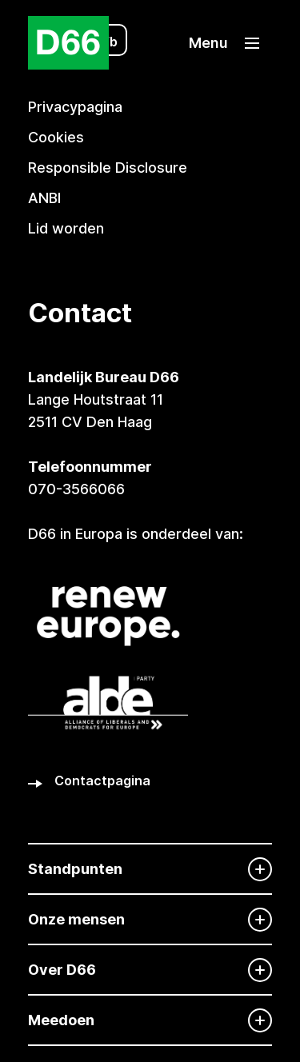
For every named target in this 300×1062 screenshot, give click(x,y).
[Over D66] (150, 969)
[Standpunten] (150, 868)
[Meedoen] (150, 1020)
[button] (224, 43)
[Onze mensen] (150, 919)
